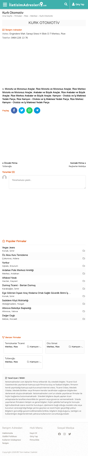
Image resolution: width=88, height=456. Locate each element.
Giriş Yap (34, 436)
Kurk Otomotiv (46, 16)
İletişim (5, 443)
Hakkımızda (7, 433)
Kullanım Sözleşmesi (11, 440)
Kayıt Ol (33, 433)
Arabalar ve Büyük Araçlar (46, 92)
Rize (26, 16)
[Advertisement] (44, 63)
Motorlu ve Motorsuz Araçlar (20, 89)
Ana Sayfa (7, 16)
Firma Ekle (34, 440)
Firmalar (18, 16)
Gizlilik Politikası (9, 436)
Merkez (33, 16)
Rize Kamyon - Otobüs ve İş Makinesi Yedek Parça (43, 99)
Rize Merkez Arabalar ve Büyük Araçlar (31, 95)
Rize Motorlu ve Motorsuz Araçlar (53, 89)
